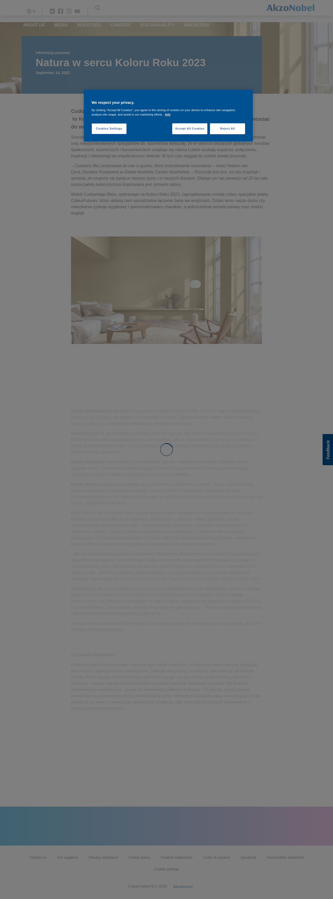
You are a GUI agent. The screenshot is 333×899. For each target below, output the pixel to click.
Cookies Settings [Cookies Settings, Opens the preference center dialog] (109, 128)
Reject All (227, 128)
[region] (168, 115)
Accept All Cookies (189, 128)
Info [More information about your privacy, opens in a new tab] (167, 114)
